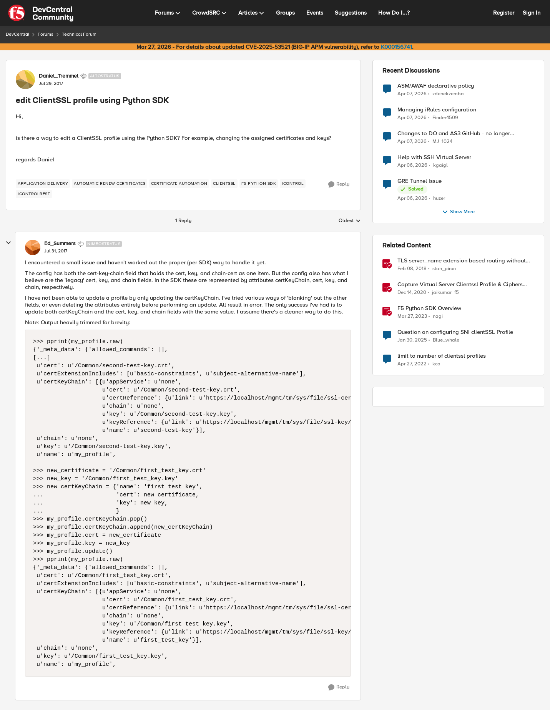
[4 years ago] (412, 364)
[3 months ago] (412, 94)
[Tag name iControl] (293, 183)
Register (503, 12)
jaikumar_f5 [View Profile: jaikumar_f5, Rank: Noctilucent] (445, 292)
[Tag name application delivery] (43, 183)
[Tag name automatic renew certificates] (109, 183)
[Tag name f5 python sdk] (258, 183)
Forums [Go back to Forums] (45, 34)
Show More (458, 212)
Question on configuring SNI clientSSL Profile (455, 332)
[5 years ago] (411, 293)
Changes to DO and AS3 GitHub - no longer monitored (453, 133)
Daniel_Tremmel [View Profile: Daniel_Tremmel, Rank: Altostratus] (58, 76)
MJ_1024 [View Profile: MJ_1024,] (442, 141)
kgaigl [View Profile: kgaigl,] (440, 165)
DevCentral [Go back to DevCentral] (17, 34)
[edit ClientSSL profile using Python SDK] (55, 251)
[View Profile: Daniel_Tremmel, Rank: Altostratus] (25, 79)
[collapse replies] (8, 242)
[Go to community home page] (41, 13)
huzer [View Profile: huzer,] (439, 198)
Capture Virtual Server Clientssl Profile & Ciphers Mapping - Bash (460, 284)
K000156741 (396, 46)
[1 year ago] (412, 340)
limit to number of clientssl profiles (441, 356)
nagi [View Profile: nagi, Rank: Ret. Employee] (438, 316)
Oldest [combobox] (350, 221)
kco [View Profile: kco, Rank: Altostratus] (436, 364)
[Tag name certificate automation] (179, 183)
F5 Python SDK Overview (429, 308)
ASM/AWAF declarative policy (435, 86)
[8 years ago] (412, 269)
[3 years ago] (412, 317)
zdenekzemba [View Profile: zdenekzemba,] (448, 93)
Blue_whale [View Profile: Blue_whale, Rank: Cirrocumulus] (446, 340)
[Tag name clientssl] (224, 183)
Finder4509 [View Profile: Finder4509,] (445, 118)
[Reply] (339, 184)
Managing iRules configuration (436, 109)
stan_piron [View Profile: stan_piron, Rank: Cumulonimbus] (444, 269)
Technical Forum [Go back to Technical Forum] (79, 34)
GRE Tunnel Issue (419, 181)
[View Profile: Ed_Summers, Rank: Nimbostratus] (32, 247)
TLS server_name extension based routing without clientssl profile (461, 260)
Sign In (531, 12)
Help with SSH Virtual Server (434, 157)
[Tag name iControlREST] (34, 194)
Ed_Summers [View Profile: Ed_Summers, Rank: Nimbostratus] (60, 244)
